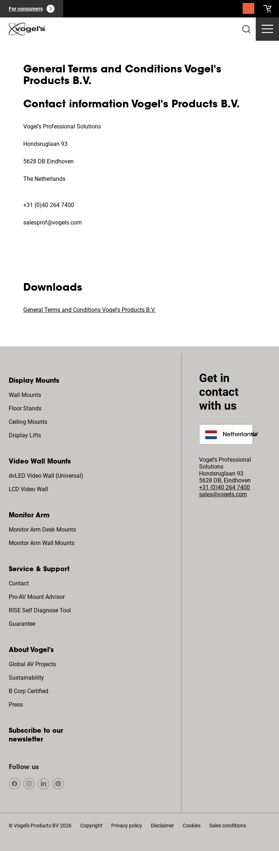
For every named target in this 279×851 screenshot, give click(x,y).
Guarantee (22, 623)
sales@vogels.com (223, 494)
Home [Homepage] (16, 50)
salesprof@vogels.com (52, 222)
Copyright (91, 825)
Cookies (192, 825)
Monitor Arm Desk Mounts (42, 529)
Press (16, 704)
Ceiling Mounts (28, 421)
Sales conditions (227, 825)
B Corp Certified (28, 691)
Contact (19, 583)
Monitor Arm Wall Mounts (41, 543)
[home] (27, 29)
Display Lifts (25, 435)
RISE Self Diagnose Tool (40, 610)
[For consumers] (31, 8)
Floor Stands (25, 408)
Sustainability (26, 677)
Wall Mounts (25, 394)
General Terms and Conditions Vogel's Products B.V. (89, 309)
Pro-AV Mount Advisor (37, 596)
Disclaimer (162, 825)
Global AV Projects (32, 664)
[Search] (248, 10)
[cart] (267, 8)
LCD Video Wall (28, 489)
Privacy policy (126, 825)
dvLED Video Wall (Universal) (46, 475)
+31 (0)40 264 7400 (48, 205)
